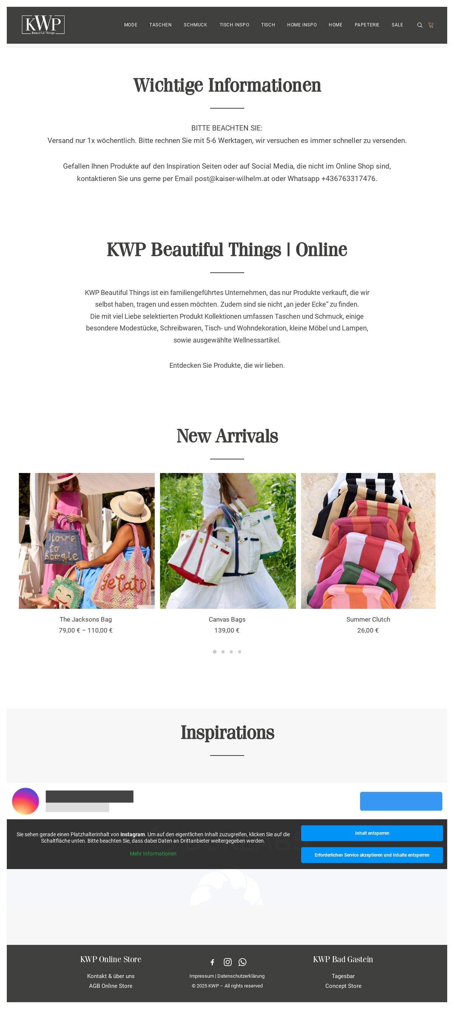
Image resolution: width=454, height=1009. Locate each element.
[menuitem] (131, 27)
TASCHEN (160, 27)
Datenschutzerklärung (241, 976)
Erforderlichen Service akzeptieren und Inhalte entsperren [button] (372, 855)
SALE (397, 27)
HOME (335, 27)
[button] (421, 27)
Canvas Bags (227, 619)
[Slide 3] (231, 652)
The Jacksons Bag (86, 619)
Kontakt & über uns (111, 976)
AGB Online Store (110, 986)
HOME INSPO (302, 27)
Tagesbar (343, 976)
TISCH (268, 27)
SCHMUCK (195, 27)
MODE (130, 27)
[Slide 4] (239, 652)
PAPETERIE (367, 27)
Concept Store (343, 986)
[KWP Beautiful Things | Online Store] (42, 27)
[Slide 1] (215, 652)
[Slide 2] (223, 652)
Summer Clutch (368, 619)
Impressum (201, 976)
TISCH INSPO (234, 27)
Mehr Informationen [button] (153, 854)
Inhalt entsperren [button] (372, 833)
